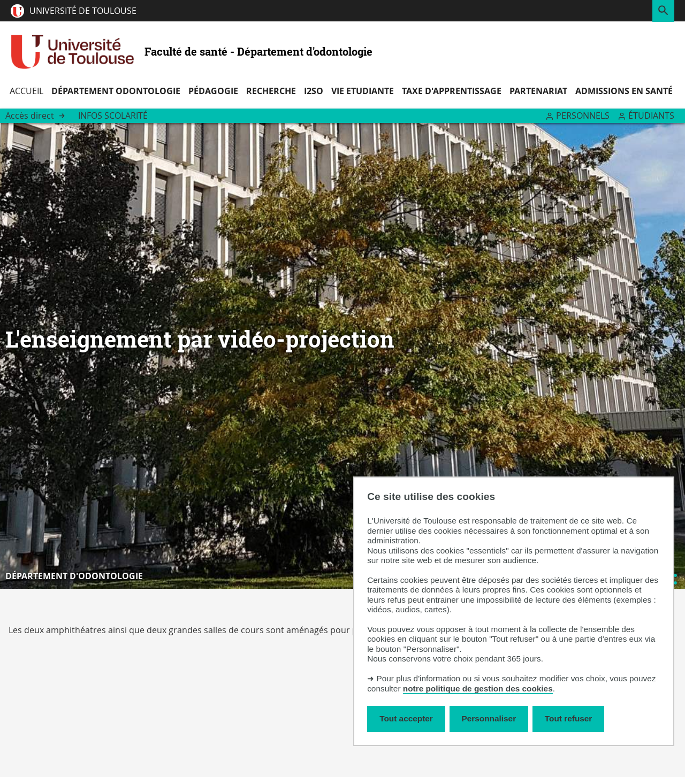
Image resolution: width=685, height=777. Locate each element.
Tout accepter (406, 718)
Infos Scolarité (113, 115)
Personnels (583, 115)
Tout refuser (568, 718)
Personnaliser (489, 718)
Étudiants (651, 115)
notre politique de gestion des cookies (478, 688)
